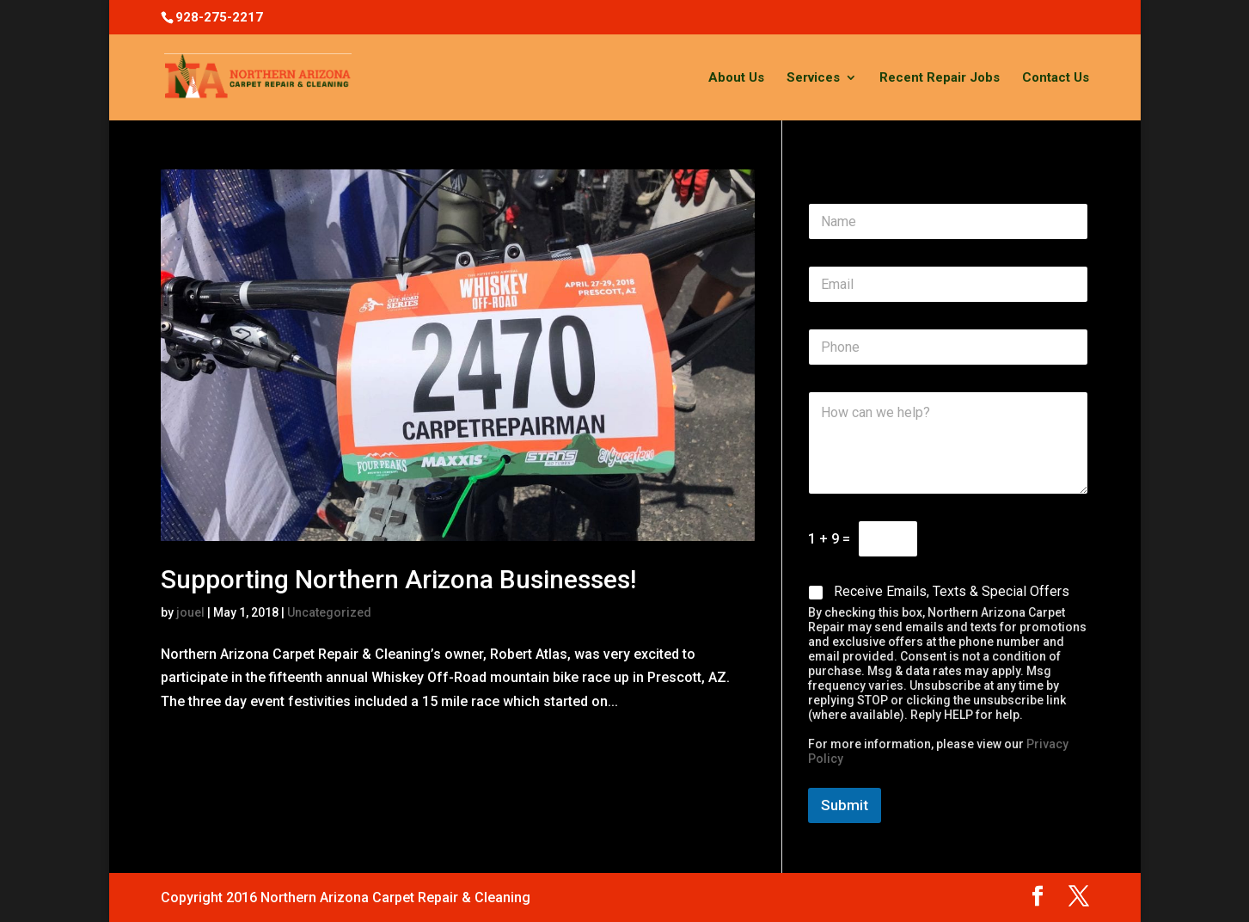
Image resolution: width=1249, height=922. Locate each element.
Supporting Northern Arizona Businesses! (398, 579)
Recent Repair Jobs (939, 78)
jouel (190, 612)
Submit (844, 805)
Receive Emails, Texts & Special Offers (951, 591)
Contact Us (1055, 78)
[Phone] (948, 347)
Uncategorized (329, 612)
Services (813, 78)
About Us (736, 78)
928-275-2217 (219, 17)
